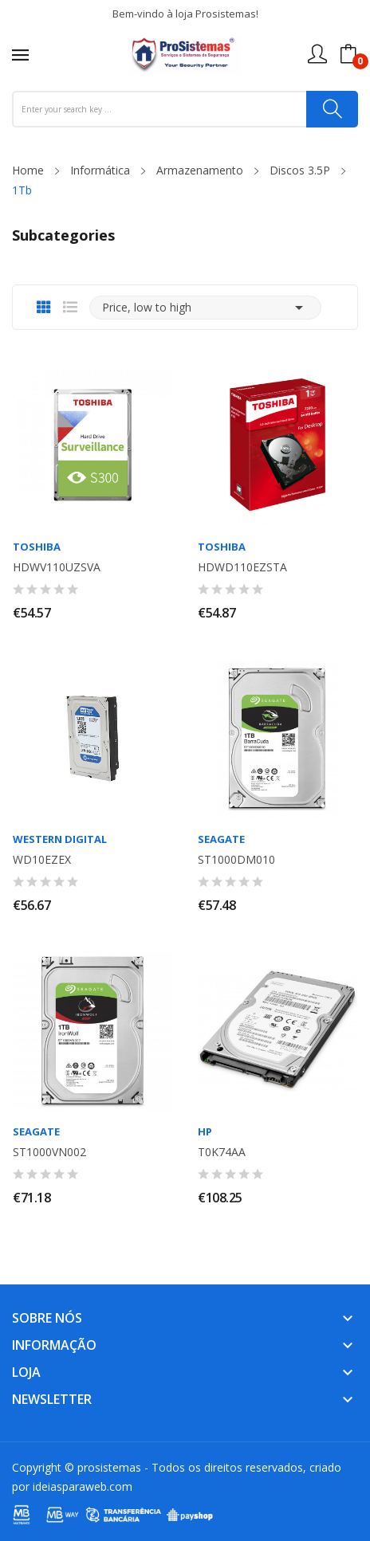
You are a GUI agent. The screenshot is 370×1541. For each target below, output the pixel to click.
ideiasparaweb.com (82, 1486)
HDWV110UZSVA (56, 567)
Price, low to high (205, 307)
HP (205, 1132)
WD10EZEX (42, 860)
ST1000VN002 (49, 1152)
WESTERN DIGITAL (60, 839)
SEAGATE (221, 839)
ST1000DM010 (236, 860)
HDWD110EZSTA (242, 567)
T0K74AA (222, 1152)
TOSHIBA (37, 547)
